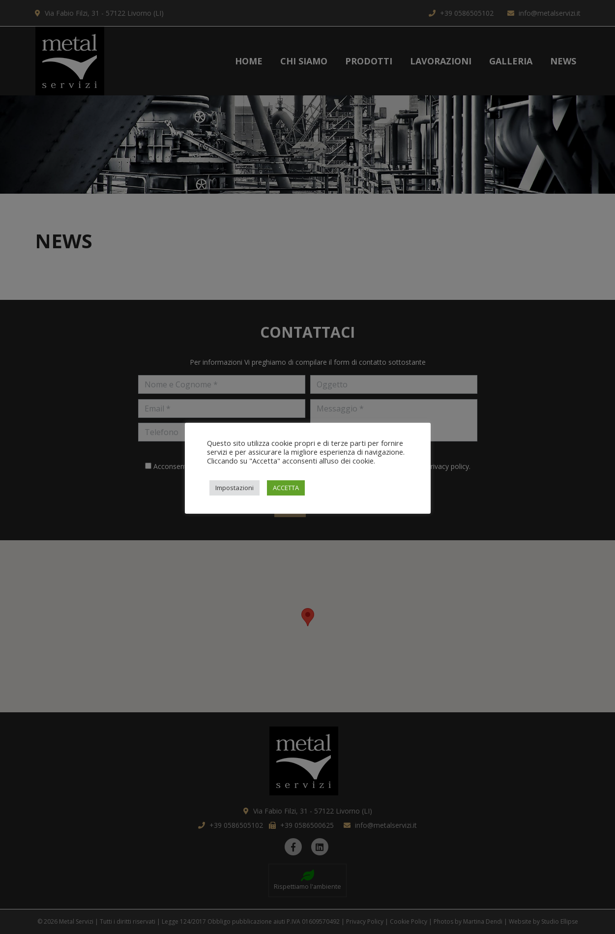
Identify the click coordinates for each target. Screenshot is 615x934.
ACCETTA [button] (286, 487)
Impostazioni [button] (234, 487)
